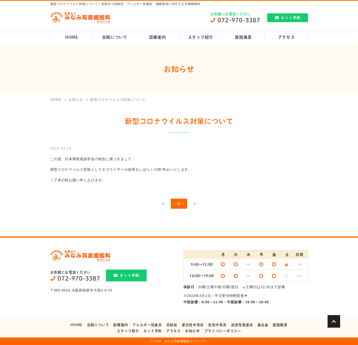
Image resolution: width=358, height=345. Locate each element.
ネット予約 (152, 330)
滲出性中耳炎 (193, 324)
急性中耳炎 (217, 324)
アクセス (286, 37)
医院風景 (243, 37)
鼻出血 (262, 324)
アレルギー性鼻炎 (147, 324)
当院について (114, 37)
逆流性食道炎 (242, 324)
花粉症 (171, 324)
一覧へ (178, 204)
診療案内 (157, 37)
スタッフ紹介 (200, 37)
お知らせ (192, 330)
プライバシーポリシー (222, 330)
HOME (71, 37)
